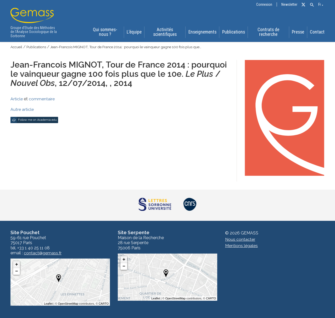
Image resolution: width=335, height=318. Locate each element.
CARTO (104, 303)
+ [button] (16, 264)
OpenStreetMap (68, 303)
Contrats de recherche (268, 32)
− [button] (16, 271)
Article (16, 98)
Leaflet (48, 303)
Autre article (22, 109)
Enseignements (202, 32)
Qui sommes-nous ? (104, 32)
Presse (298, 32)
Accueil (16, 47)
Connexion (264, 5)
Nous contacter (240, 239)
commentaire (42, 98)
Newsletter (289, 5)
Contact (318, 32)
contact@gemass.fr (43, 253)
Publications (233, 32)
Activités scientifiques (165, 32)
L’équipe (133, 32)
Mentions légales (241, 245)
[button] (312, 5)
